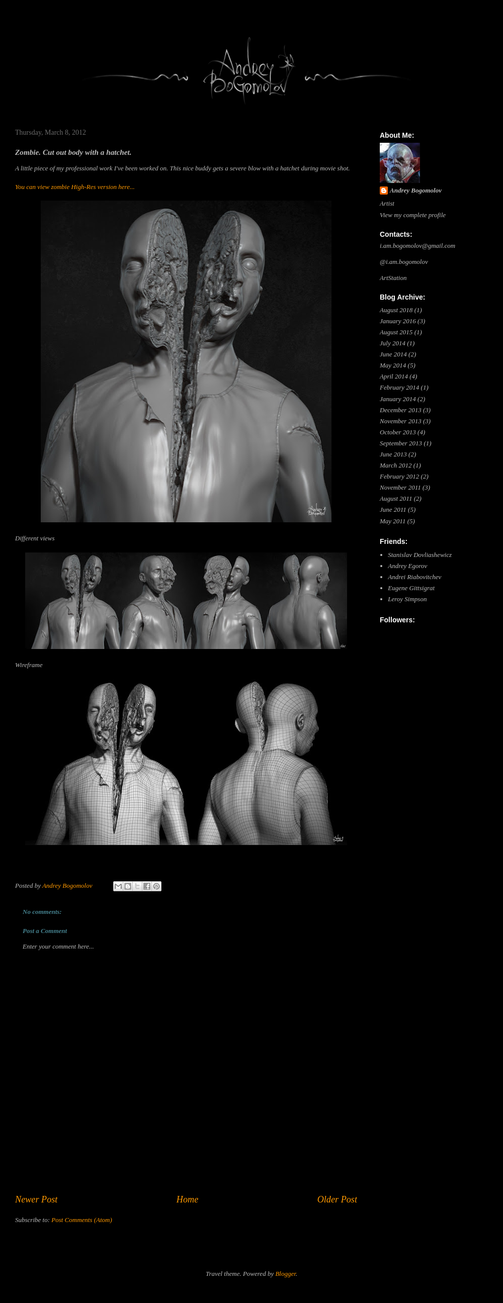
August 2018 (396, 310)
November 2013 (401, 421)
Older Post (337, 1199)
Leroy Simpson (407, 599)
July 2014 (392, 343)
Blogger (285, 1273)
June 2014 (393, 354)
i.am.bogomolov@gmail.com (417, 245)
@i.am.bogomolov (404, 261)
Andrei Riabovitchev (414, 577)
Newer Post (36, 1199)
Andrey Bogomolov (416, 190)
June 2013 (393, 454)
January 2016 (398, 321)
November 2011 (400, 487)
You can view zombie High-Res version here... (75, 187)
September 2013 (401, 443)
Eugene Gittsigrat (411, 588)
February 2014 (399, 387)
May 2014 (393, 365)
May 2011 (392, 521)
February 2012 (399, 476)
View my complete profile (413, 215)
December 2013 (401, 410)
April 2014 (394, 376)
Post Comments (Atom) (81, 1220)
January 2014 (398, 399)
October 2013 (398, 432)
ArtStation (393, 278)
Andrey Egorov (407, 566)
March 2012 (395, 465)
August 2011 (396, 498)
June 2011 (393, 509)
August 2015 (396, 332)
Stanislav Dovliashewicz (420, 555)
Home (187, 1199)
